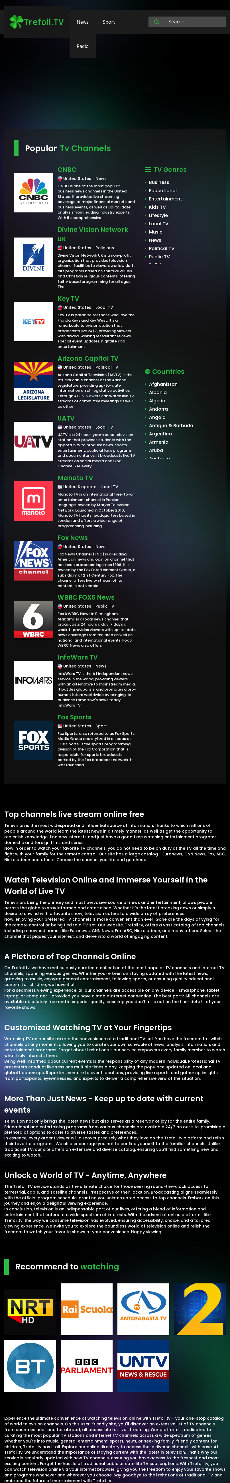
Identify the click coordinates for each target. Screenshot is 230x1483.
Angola (157, 417)
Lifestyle (158, 215)
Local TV (158, 223)
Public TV (159, 256)
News (83, 22)
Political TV (161, 248)
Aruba (156, 450)
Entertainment (165, 199)
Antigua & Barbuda (171, 425)
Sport (109, 22)
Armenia (158, 442)
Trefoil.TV (37, 22)
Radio (83, 46)
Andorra (158, 409)
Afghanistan (163, 384)
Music (155, 232)
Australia (159, 458)
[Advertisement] (115, 84)
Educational (163, 190)
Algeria (157, 400)
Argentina (160, 434)
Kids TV (157, 207)
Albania (158, 392)
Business (159, 182)
